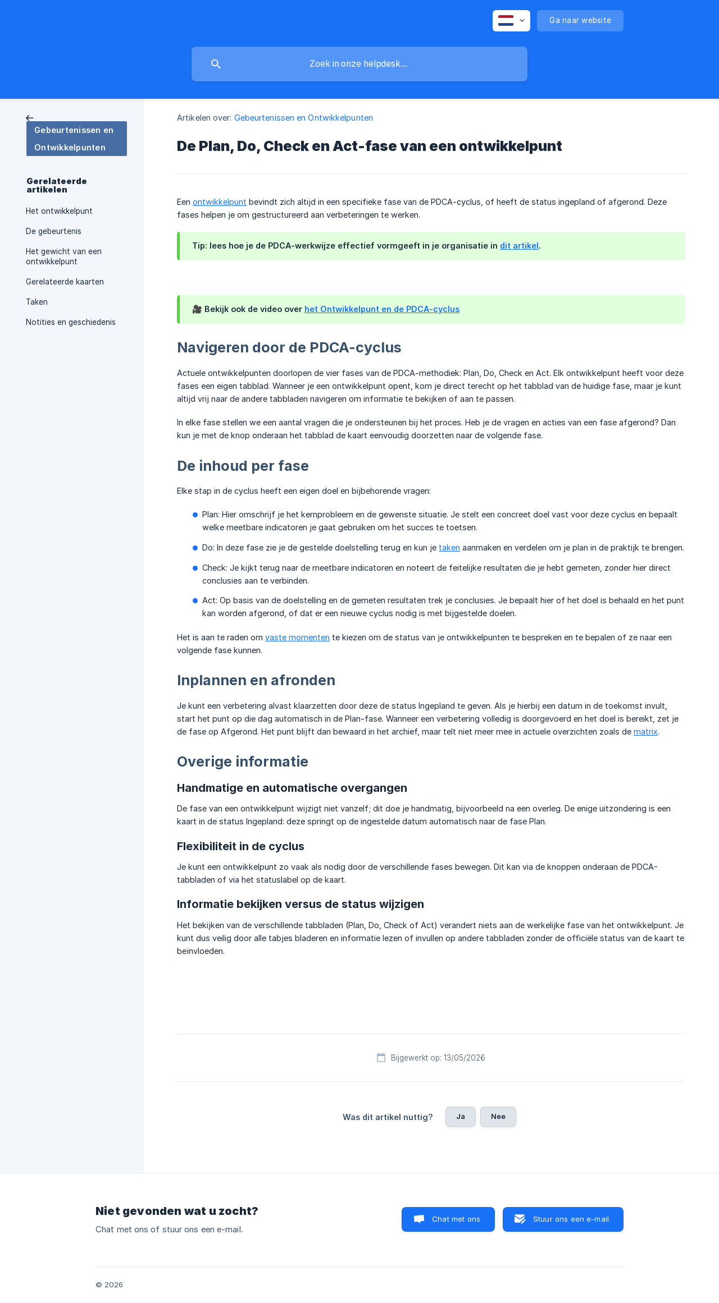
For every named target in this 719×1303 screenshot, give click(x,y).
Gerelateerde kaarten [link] (65, 281)
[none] (511, 20)
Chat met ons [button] (456, 1218)
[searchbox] (359, 64)
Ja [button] (460, 1116)
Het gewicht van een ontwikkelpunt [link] (64, 256)
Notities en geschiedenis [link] (71, 322)
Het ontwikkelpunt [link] (59, 211)
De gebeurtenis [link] (53, 231)
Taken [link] (37, 301)
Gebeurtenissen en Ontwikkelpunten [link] (303, 117)
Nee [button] (498, 1116)
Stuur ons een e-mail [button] (571, 1218)
